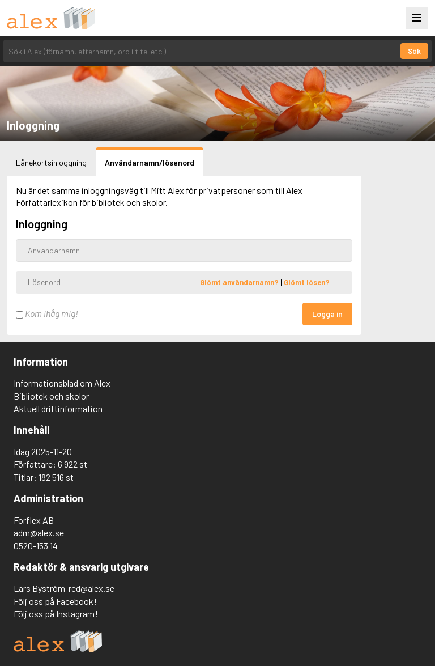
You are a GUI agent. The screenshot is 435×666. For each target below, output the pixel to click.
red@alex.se (91, 588)
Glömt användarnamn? (240, 281)
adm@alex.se (39, 532)
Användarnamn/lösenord (149, 162)
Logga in (327, 314)
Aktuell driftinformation (58, 408)
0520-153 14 (36, 545)
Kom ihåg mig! (47, 313)
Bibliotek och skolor (51, 396)
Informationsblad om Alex (62, 382)
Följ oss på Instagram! (56, 613)
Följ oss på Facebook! (55, 601)
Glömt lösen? (307, 281)
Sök (414, 51)
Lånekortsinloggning (51, 162)
